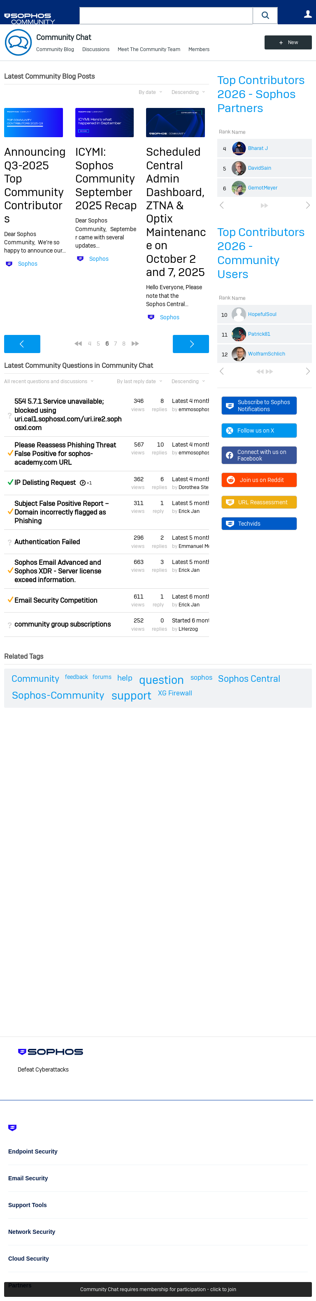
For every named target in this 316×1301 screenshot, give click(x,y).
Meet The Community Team (149, 49)
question (161, 680)
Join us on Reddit (255, 480)
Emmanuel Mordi (198, 546)
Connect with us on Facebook (256, 455)
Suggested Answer (10, 453)
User (308, 14)
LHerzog (188, 629)
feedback (76, 677)
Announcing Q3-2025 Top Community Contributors (35, 185)
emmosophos (194, 409)
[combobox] (166, 15)
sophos (201, 677)
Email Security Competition (56, 600)
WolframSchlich (266, 354)
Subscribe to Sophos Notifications (258, 405)
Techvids (243, 523)
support (131, 695)
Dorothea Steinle (198, 487)
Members (198, 49)
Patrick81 (259, 334)
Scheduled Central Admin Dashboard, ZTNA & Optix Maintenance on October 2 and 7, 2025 (176, 212)
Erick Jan (189, 511)
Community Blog (55, 49)
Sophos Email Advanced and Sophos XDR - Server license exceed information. (57, 571)
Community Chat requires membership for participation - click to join (158, 1289)
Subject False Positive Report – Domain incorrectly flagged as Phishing (61, 512)
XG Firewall (175, 693)
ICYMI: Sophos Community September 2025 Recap (106, 179)
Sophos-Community (58, 695)
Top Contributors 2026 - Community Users (261, 253)
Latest (190, 401)
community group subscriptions (62, 624)
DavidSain (259, 168)
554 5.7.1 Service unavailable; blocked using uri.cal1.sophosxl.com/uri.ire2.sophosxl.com (68, 414)
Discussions (95, 49)
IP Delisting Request (45, 482)
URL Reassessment (257, 502)
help (124, 678)
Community (35, 678)
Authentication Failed (47, 542)
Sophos (27, 263)
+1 (89, 483)
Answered (10, 482)
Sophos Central (249, 678)
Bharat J (258, 148)
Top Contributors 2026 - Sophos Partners (261, 94)
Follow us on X (250, 430)
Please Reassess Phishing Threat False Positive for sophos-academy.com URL (65, 454)
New (293, 42)
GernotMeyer (262, 188)
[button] (265, 15)
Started (190, 620)
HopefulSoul (262, 314)
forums (102, 677)
